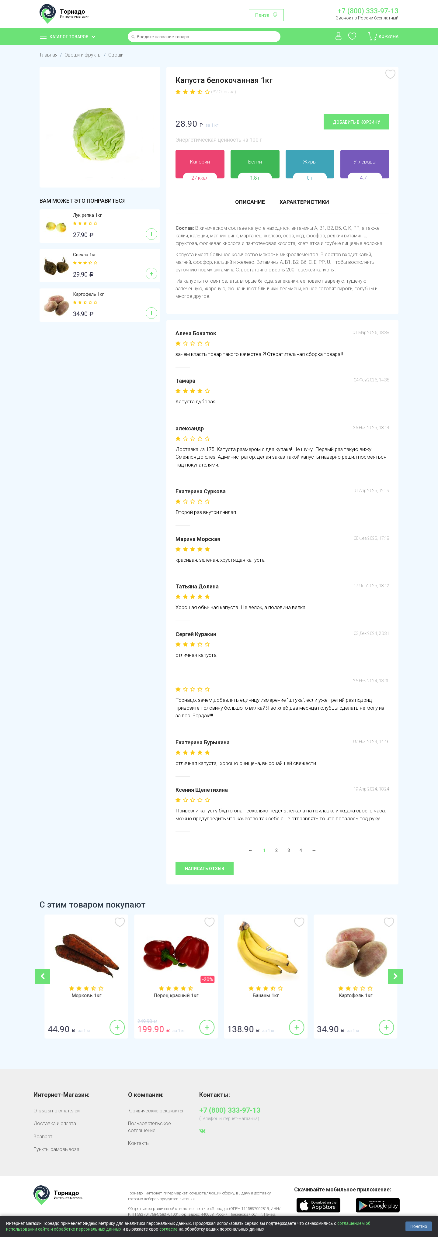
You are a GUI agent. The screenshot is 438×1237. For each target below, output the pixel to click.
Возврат (42, 1136)
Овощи (115, 55)
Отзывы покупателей (56, 1110)
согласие (168, 1229)
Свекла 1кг (84, 254)
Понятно (418, 1226)
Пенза (262, 15)
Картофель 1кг (88, 294)
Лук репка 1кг (87, 215)
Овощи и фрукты (82, 55)
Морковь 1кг (174, 995)
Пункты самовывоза (56, 1149)
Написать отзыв (204, 868)
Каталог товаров (69, 36)
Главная (48, 55)
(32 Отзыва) (223, 92)
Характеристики (304, 202)
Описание (250, 202)
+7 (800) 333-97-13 (368, 11)
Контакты (138, 1143)
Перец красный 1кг (264, 995)
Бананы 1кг (353, 995)
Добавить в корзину (356, 121)
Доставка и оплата (54, 1123)
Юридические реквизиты (155, 1110)
